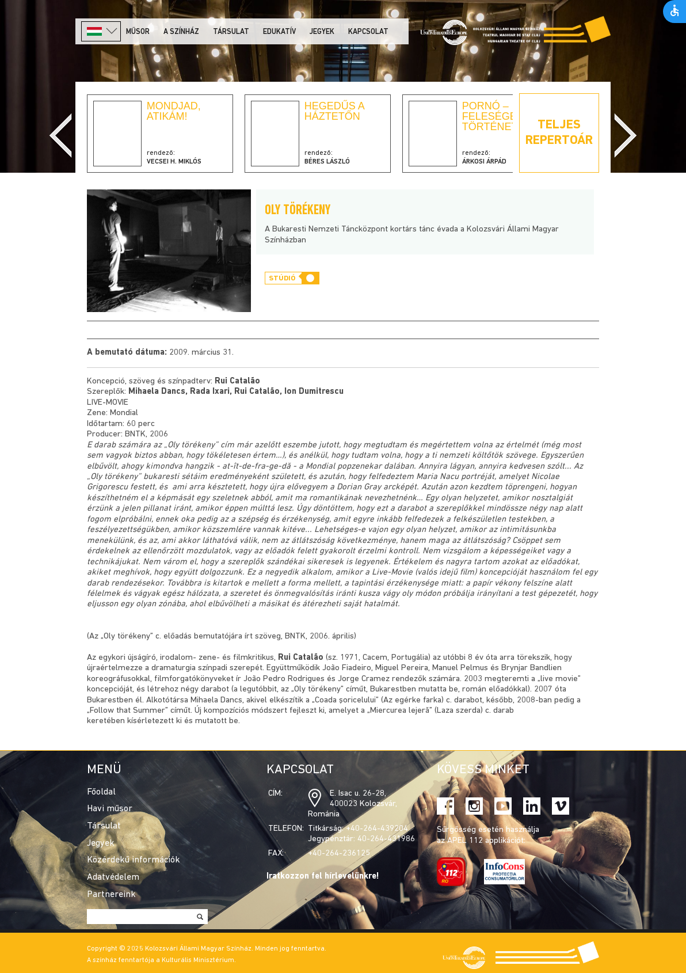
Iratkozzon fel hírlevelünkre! (322, 876)
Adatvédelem (113, 877)
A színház (181, 32)
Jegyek (322, 32)
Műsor (138, 32)
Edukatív (279, 32)
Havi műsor (109, 809)
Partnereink (111, 894)
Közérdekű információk (133, 860)
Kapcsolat (368, 32)
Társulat (231, 32)
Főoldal (101, 792)
